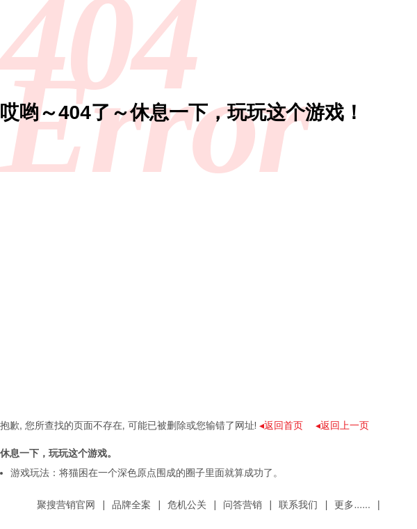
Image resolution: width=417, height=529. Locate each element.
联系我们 (298, 504)
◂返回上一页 (342, 425)
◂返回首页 (281, 425)
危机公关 (186, 504)
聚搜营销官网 (66, 504)
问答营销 (242, 504)
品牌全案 (131, 504)
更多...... (352, 504)
